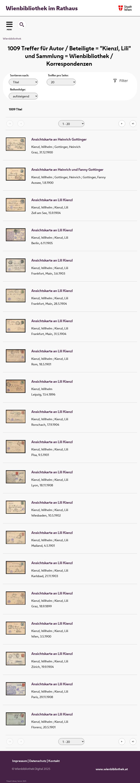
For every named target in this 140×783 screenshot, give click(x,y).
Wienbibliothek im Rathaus (42, 8)
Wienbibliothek (12, 38)
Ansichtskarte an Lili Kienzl (52, 200)
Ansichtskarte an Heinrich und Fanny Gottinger (67, 170)
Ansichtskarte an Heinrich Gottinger (59, 139)
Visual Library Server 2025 (16, 781)
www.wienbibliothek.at (112, 769)
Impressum (19, 761)
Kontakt (54, 761)
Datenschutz (37, 761)
